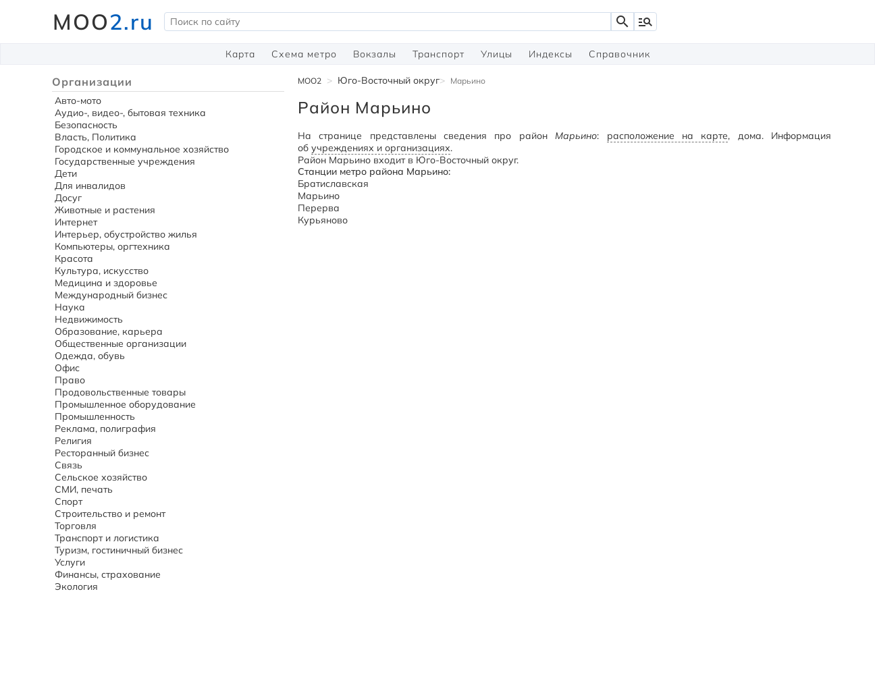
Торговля (76, 526)
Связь (68, 465)
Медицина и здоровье (106, 283)
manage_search (645, 21)
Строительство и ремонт (110, 514)
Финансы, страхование (108, 574)
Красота (74, 258)
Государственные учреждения (125, 161)
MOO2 (309, 81)
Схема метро (304, 54)
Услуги (70, 562)
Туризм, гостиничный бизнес (119, 550)
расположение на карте (667, 136)
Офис (67, 368)
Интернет (76, 222)
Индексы (551, 54)
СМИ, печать (84, 489)
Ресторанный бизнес (102, 453)
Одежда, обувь (90, 356)
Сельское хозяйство (101, 477)
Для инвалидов (90, 186)
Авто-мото (78, 100)
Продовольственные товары (120, 392)
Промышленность (95, 416)
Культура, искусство (102, 271)
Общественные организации (120, 343)
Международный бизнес (111, 295)
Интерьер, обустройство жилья (126, 234)
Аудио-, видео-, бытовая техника (130, 113)
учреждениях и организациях (380, 148)
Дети (66, 173)
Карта (240, 54)
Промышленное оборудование (125, 404)
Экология (76, 586)
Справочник (619, 54)
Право (70, 380)
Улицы (496, 54)
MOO (103, 22)
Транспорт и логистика (107, 538)
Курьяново (323, 220)
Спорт (68, 501)
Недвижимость (89, 319)
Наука (70, 307)
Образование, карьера (109, 331)
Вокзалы (374, 54)
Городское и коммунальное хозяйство (142, 149)
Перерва (319, 208)
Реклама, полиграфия (105, 429)
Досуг (68, 198)
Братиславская (333, 184)
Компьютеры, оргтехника (112, 246)
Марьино (319, 196)
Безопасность (86, 125)
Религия (73, 441)
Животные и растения (105, 210)
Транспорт (439, 54)
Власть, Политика (95, 137)
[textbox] (387, 21)
